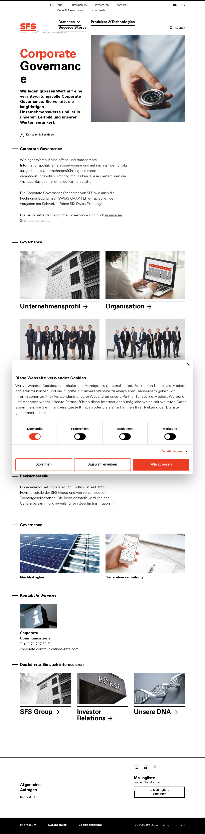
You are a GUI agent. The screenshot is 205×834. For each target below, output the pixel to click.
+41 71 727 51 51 (36, 644)
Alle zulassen (161, 464)
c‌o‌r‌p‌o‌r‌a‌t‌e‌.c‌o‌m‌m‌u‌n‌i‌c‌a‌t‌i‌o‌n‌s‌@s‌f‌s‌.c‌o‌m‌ (49, 649)
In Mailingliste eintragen (160, 792)
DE (175, 5)
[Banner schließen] (188, 364)
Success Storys (72, 27)
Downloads (98, 10)
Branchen (66, 22)
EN (183, 5)
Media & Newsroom (69, 10)
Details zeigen (172, 451)
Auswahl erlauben (102, 465)
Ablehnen (43, 465)
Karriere (122, 5)
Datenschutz (57, 825)
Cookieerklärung (90, 825)
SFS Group (55, 5)
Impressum (28, 825)
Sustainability (78, 5)
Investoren (102, 5)
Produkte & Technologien (113, 22)
